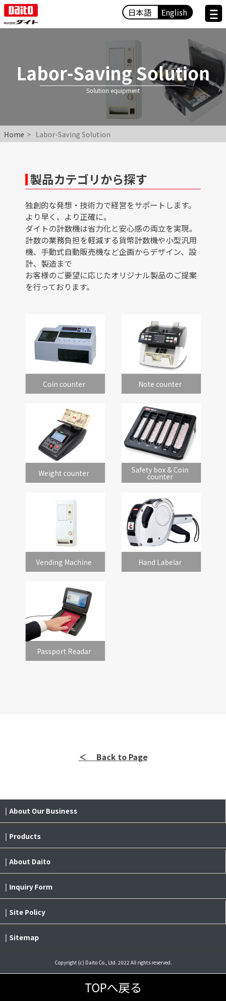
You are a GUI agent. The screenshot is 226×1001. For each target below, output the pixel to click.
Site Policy (27, 912)
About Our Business (43, 811)
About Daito (30, 861)
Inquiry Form (31, 887)
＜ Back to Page (113, 757)
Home (14, 134)
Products (25, 836)
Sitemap (24, 937)
